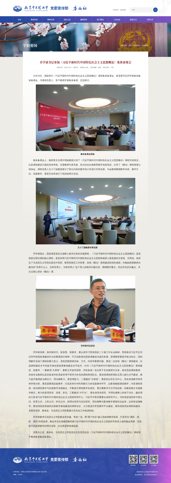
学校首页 (116, 9)
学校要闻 (145, 45)
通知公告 (133, 19)
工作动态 (117, 19)
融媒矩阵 (84, 19)
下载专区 (150, 19)
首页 (19, 19)
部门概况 (100, 19)
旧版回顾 (123, 9)
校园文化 (67, 19)
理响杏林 (50, 19)
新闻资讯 (34, 19)
